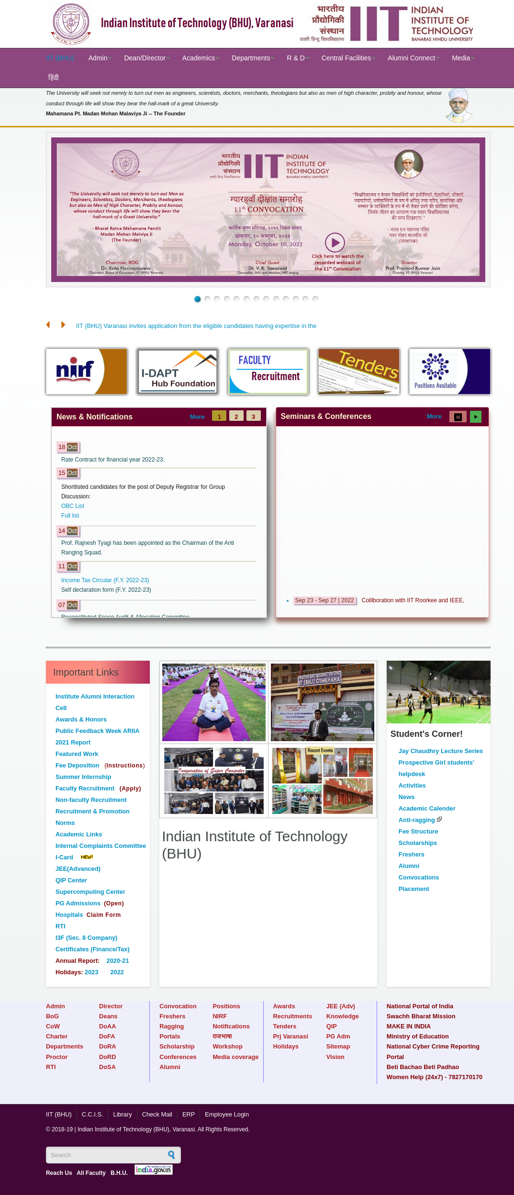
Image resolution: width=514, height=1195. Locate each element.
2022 (116, 972)
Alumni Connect (411, 58)
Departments (251, 58)
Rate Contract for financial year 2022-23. (113, 459)
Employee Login (227, 1114)
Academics (198, 58)
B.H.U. (119, 1173)
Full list (70, 515)
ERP (188, 1114)
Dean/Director (144, 58)
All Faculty (91, 1173)
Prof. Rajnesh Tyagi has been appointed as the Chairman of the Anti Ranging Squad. (147, 548)
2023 (91, 972)
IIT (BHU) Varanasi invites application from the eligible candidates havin (173, 325)
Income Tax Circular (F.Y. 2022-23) (105, 580)
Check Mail (157, 1114)
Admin (98, 58)
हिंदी (53, 77)
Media (461, 58)
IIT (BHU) (60, 58)
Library (122, 1114)
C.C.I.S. (92, 1114)
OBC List (72, 506)
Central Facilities (346, 58)
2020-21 (118, 960)
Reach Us (59, 1173)
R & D (295, 58)
